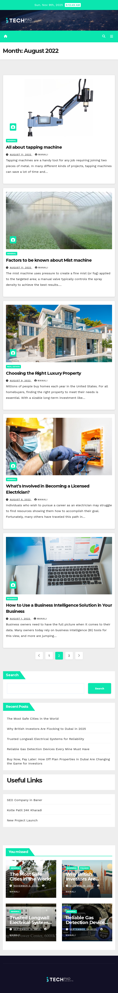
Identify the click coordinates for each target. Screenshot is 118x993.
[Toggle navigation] (111, 36)
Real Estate (13, 366)
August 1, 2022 (20, 618)
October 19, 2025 (81, 885)
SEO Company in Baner (24, 800)
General (11, 140)
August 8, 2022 (21, 499)
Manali (41, 154)
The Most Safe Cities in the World (33, 718)
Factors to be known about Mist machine (49, 260)
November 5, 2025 (26, 885)
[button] (103, 36)
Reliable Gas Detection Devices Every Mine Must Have (48, 749)
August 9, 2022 (21, 380)
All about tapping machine (34, 147)
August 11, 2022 (21, 154)
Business (12, 598)
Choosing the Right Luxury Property (43, 373)
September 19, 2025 (27, 929)
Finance (84, 868)
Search (12, 675)
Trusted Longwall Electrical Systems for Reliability (45, 739)
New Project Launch (22, 820)
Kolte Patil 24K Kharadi (24, 810)
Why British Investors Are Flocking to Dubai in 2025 (46, 729)
